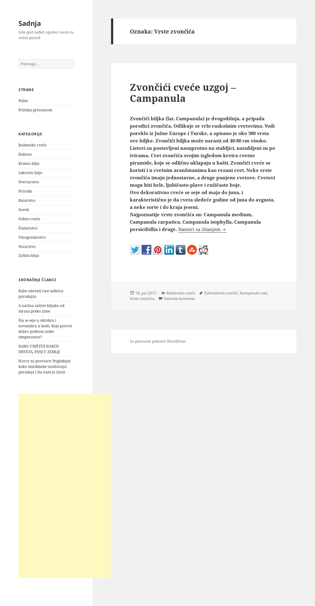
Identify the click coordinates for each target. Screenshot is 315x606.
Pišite (23, 100)
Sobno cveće (29, 218)
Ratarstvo (26, 200)
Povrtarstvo (28, 182)
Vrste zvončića (142, 298)
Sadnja (29, 23)
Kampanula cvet (253, 293)
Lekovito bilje (30, 172)
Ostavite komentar (179, 298)
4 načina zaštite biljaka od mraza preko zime (41, 308)
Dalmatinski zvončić (221, 293)
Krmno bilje (28, 163)
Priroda (25, 191)
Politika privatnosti (35, 110)
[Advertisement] (64, 485)
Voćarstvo (27, 246)
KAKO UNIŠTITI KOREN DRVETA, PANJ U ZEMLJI (39, 349)
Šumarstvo (28, 228)
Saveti (23, 209)
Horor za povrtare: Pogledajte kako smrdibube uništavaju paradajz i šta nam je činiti (44, 366)
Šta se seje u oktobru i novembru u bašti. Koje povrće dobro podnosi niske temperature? (45, 329)
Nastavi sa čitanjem (202, 229)
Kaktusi (25, 154)
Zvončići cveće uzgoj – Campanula (183, 93)
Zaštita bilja (28, 255)
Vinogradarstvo (32, 237)
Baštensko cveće (32, 145)
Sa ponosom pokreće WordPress (157, 341)
